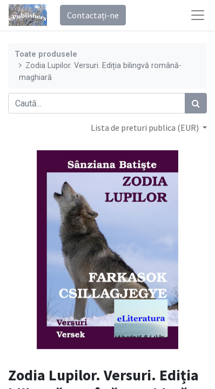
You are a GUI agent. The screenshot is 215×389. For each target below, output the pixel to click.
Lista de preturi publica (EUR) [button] (145, 127)
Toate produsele (46, 54)
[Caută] (196, 103)
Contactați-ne (93, 15)
